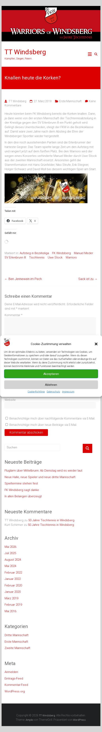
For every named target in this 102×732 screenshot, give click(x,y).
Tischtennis (37, 257)
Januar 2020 (13, 592)
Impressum (68, 391)
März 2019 (11, 598)
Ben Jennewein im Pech (23, 279)
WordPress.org (15, 691)
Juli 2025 (10, 553)
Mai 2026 (10, 547)
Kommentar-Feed (16, 685)
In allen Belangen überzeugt (23, 496)
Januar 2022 (13, 579)
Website (10, 400)
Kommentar (13, 315)
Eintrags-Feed (14, 678)
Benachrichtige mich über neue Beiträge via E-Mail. (43, 425)
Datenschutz (53, 391)
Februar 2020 (13, 585)
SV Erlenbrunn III (15, 257)
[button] (96, 344)
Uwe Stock (55, 257)
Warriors (71, 257)
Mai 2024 (10, 566)
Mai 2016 (10, 611)
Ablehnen (51, 384)
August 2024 (13, 559)
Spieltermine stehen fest (21, 483)
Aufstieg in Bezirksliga (34, 253)
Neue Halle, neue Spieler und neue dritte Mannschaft (40, 477)
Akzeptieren (51, 374)
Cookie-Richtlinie (36, 391)
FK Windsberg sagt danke (22, 490)
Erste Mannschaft (70, 101)
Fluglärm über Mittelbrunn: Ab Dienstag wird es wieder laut (43, 470)
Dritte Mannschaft (16, 635)
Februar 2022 (13, 572)
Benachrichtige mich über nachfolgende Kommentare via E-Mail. (52, 418)
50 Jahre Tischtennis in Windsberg (51, 520)
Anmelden (11, 672)
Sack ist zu (87, 279)
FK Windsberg (61, 253)
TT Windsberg (25, 52)
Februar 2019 (13, 604)
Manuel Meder (83, 253)
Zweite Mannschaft (17, 648)
